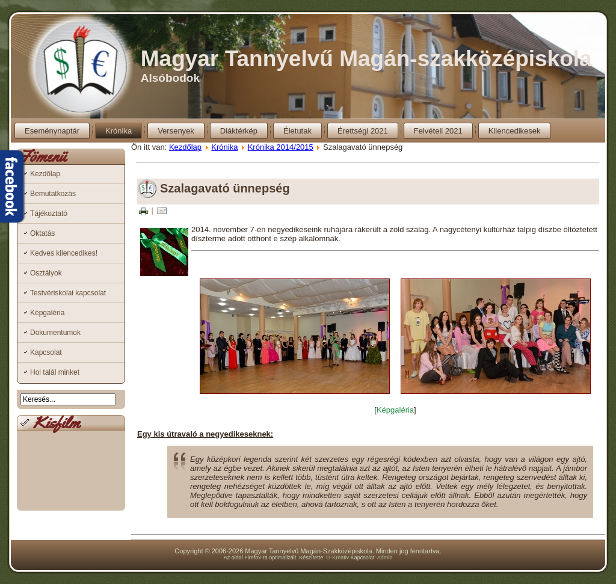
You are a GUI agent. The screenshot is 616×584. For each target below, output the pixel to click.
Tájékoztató (48, 213)
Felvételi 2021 (438, 130)
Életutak (297, 130)
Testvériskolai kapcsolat (68, 293)
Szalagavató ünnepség (225, 188)
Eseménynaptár (52, 130)
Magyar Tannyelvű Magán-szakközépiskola (366, 58)
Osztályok (46, 273)
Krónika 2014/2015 (280, 147)
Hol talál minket (54, 372)
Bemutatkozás (53, 193)
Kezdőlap (45, 174)
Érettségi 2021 (362, 130)
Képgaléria (47, 313)
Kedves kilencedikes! (63, 253)
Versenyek (176, 130)
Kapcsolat (46, 352)
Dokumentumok (55, 332)
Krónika (118, 130)
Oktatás (42, 233)
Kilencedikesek (514, 130)
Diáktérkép (238, 130)
